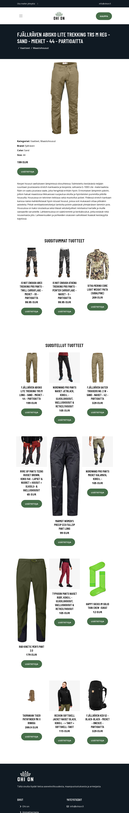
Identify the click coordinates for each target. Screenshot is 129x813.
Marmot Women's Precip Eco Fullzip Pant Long (64, 524)
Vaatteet (25, 48)
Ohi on (25, 806)
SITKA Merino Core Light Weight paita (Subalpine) (97, 289)
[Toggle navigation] (21, 15)
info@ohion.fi (105, 3)
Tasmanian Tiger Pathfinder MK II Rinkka (32, 719)
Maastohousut (41, 48)
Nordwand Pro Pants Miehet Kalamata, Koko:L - (97, 475)
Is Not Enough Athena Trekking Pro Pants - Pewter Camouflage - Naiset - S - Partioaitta (64, 290)
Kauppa (104, 16)
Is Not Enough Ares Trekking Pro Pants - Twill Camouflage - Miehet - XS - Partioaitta (31, 290)
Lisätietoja (27, 171)
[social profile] (37, 3)
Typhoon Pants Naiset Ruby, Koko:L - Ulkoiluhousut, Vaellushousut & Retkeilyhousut (64, 601)
